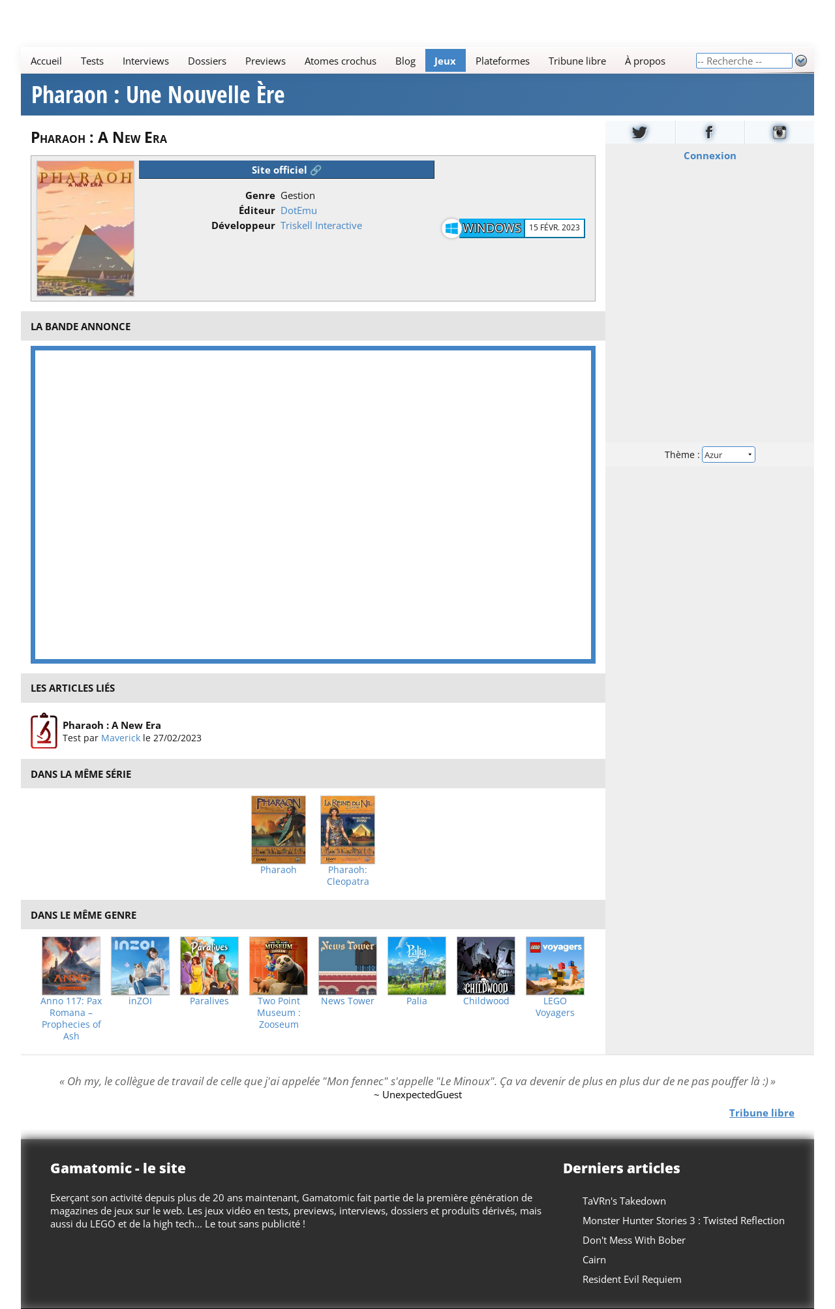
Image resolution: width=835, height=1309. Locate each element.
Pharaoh (278, 870)
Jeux (445, 60)
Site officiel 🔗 (287, 169)
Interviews (146, 60)
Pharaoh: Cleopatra (348, 875)
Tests (92, 60)
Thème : (710, 454)
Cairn (594, 1259)
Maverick (120, 737)
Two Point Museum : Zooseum (279, 1012)
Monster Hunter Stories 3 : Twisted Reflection (684, 1220)
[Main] (358, 60)
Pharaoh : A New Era (112, 724)
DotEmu (299, 210)
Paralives (209, 1001)
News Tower (347, 1001)
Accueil (46, 60)
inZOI (140, 1001)
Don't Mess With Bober (634, 1239)
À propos (645, 60)
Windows (492, 228)
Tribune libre (577, 60)
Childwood (486, 1001)
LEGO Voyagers (555, 1007)
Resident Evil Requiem (632, 1279)
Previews (265, 60)
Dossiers (207, 60)
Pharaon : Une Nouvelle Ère (158, 94)
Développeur (243, 225)
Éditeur (257, 210)
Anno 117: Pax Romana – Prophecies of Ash (71, 1018)
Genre (260, 195)
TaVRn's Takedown (624, 1200)
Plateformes (503, 60)
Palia (416, 1001)
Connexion (710, 155)
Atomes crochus (340, 60)
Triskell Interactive (321, 225)
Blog (405, 60)
